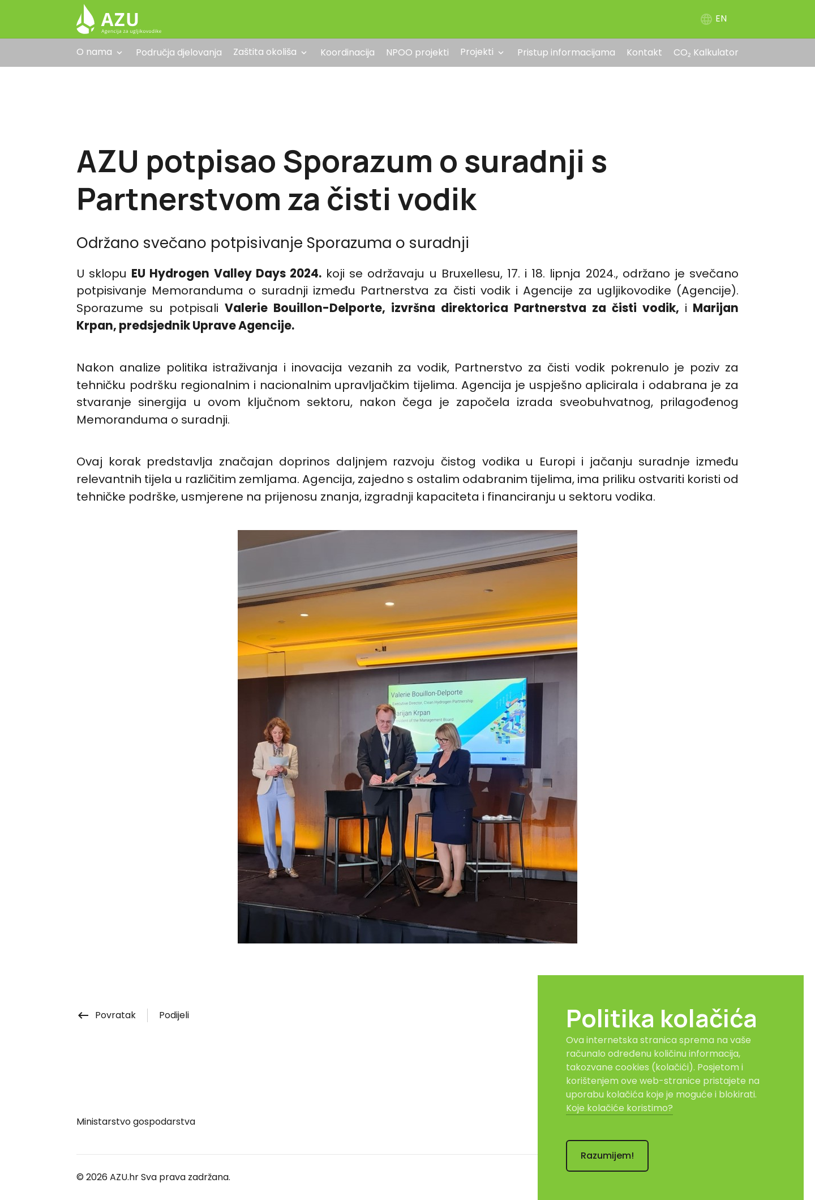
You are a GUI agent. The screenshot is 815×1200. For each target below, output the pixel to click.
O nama (94, 51)
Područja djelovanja (179, 52)
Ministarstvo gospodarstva (135, 1121)
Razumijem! (607, 1155)
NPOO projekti (417, 52)
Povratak (106, 1015)
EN (713, 18)
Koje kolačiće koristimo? (619, 1107)
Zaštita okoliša (265, 51)
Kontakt (644, 52)
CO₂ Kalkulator (706, 52)
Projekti (477, 51)
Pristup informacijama (566, 52)
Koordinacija (347, 52)
